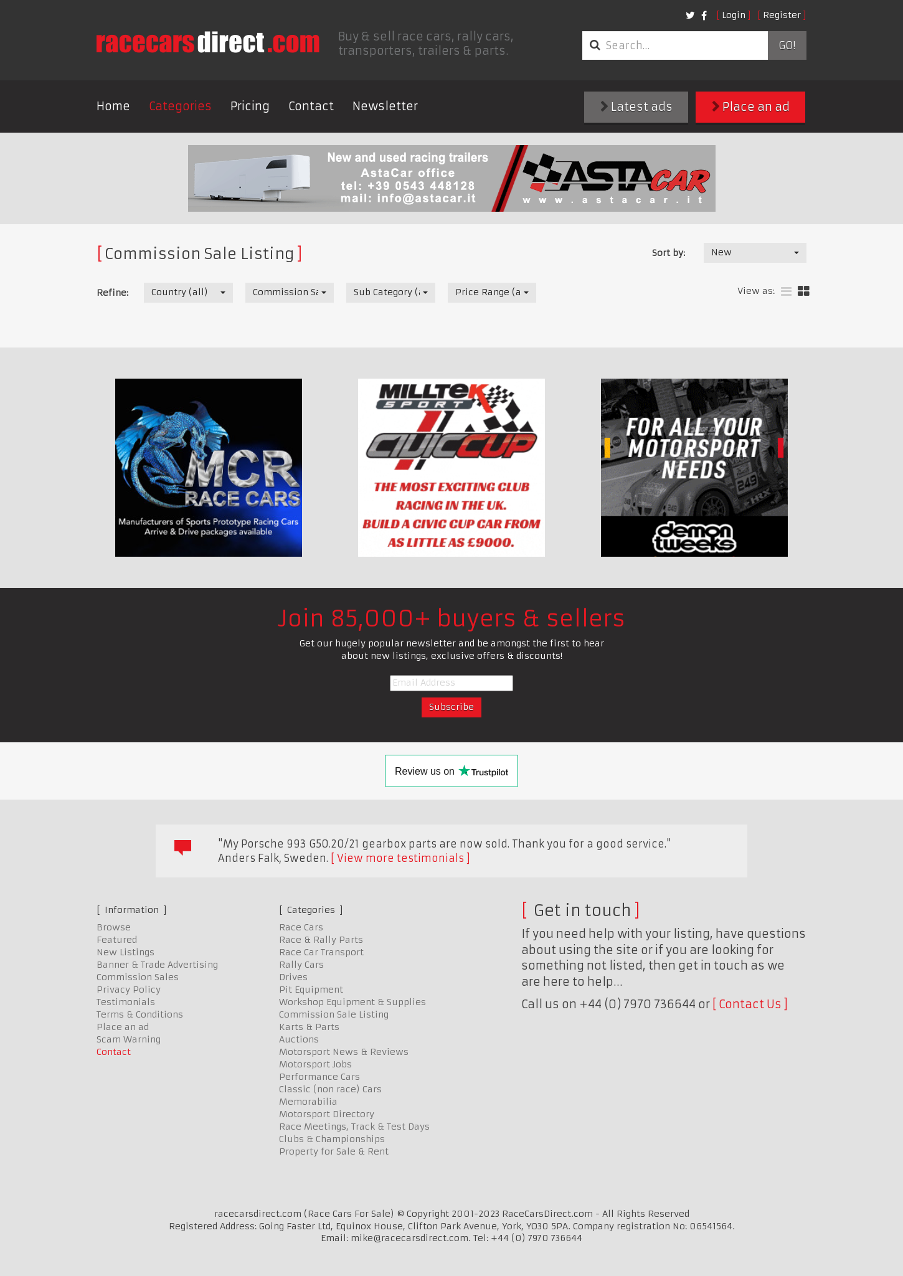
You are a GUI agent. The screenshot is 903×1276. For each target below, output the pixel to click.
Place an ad (751, 107)
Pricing (250, 106)
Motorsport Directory (326, 1114)
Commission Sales (138, 977)
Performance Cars (319, 1076)
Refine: (112, 292)
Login (733, 15)
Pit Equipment (311, 989)
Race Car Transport (321, 952)
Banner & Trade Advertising (157, 964)
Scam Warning (129, 1039)
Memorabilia (308, 1101)
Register (782, 15)
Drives (293, 977)
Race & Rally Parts (321, 939)
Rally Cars (301, 964)
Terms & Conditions (140, 1014)
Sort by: (668, 252)
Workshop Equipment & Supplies (352, 1002)
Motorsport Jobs (315, 1064)
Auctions (299, 1039)
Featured (117, 939)
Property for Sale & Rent (334, 1151)
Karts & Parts (309, 1027)
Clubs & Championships (332, 1139)
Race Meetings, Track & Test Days (354, 1126)
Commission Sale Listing (334, 1014)
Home (113, 106)
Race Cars (301, 927)
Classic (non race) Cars (330, 1089)
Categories (180, 106)
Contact (311, 106)
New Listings (125, 952)
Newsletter (385, 106)
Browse (114, 927)
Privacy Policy (129, 989)
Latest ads (636, 107)
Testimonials (126, 1002)
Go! (786, 45)
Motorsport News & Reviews (344, 1051)
